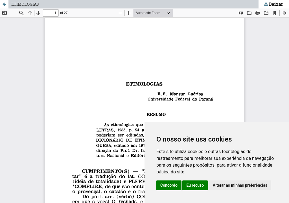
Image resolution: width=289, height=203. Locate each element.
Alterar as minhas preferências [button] (240, 185)
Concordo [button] (169, 185)
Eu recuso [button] (195, 185)
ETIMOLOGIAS (25, 4)
